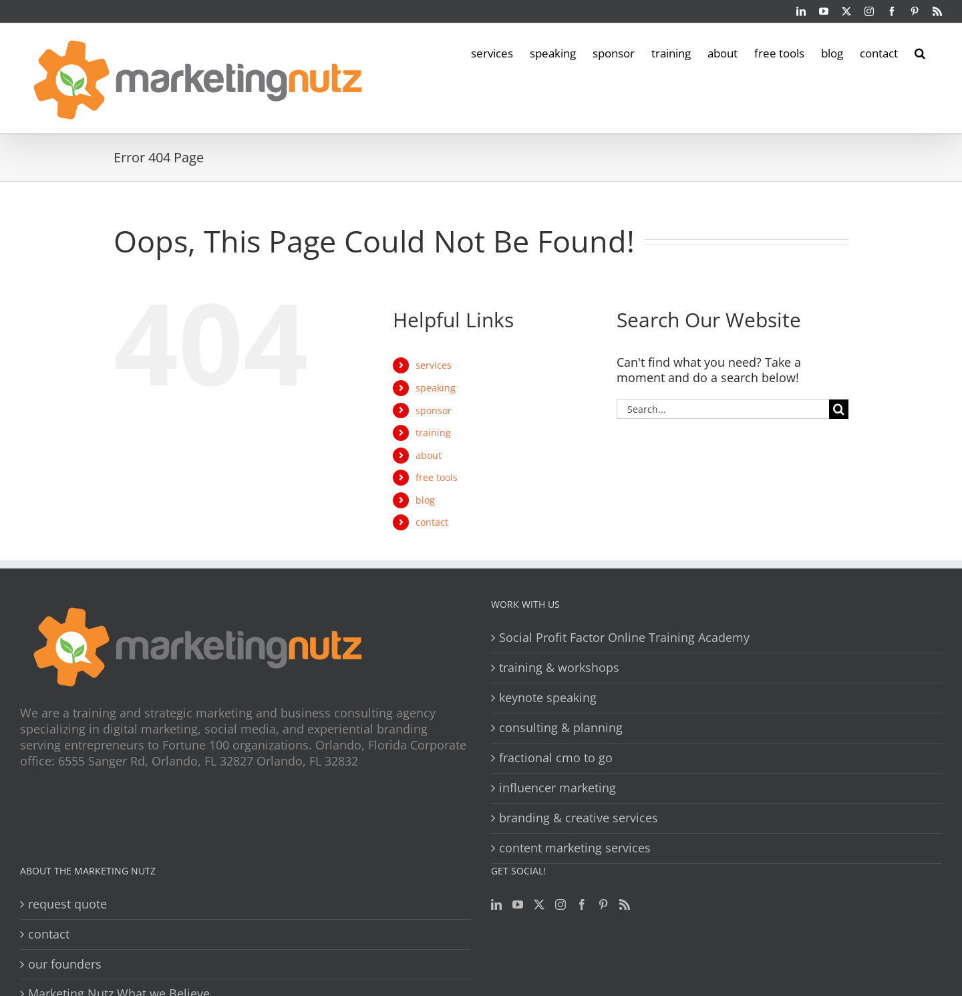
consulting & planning (561, 727)
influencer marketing (557, 788)
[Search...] (723, 409)
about (429, 455)
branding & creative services (578, 818)
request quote (67, 904)
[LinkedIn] (496, 904)
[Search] (838, 409)
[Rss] (624, 904)
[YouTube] (517, 904)
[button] (920, 52)
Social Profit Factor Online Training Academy (624, 637)
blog (425, 500)
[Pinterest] (603, 904)
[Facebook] (582, 904)
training (433, 432)
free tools (437, 477)
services (434, 365)
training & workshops (559, 667)
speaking (436, 387)
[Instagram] (560, 904)
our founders (65, 964)
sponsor (434, 410)
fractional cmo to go (556, 758)
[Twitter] (539, 904)
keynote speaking (548, 697)
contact (432, 522)
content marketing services (575, 848)
